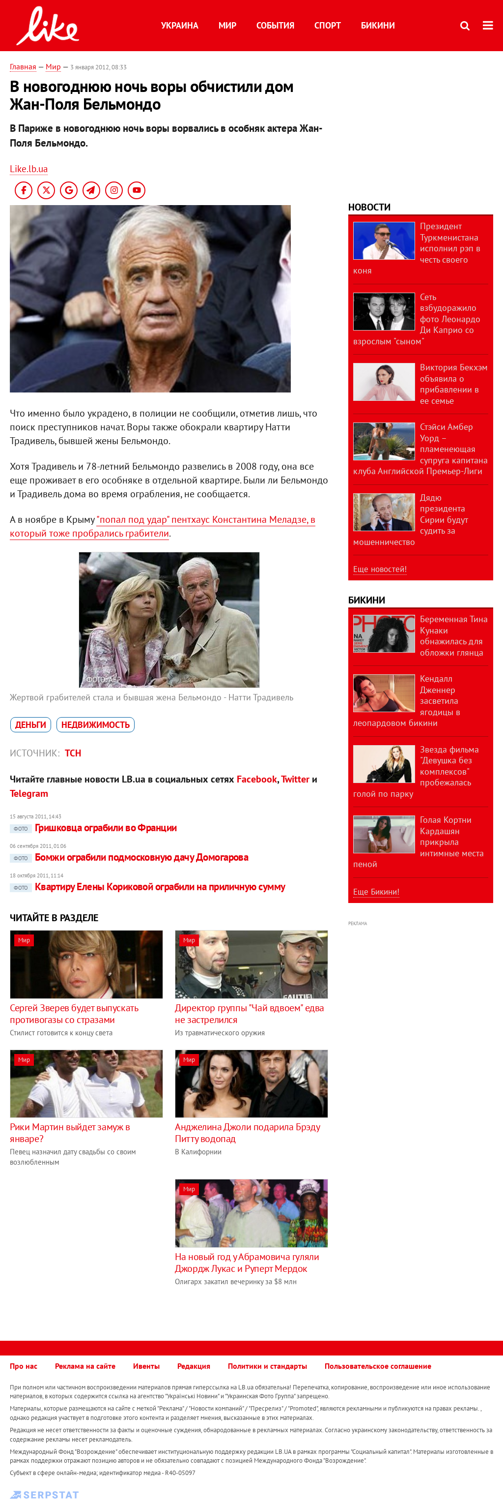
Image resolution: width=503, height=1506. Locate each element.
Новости (369, 207)
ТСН (73, 753)
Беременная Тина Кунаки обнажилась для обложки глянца (454, 635)
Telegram (29, 793)
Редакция (193, 1366)
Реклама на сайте (85, 1366)
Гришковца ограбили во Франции (93, 827)
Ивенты (146, 1366)
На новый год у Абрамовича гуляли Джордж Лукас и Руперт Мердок (247, 1262)
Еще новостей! (380, 569)
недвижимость (95, 724)
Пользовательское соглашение (378, 1366)
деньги (30, 724)
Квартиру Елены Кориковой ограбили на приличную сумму (147, 886)
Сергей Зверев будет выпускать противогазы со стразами (74, 1013)
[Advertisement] (92, 1248)
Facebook (257, 779)
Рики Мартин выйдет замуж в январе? (70, 1132)
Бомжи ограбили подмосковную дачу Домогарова (129, 857)
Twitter (295, 779)
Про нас (23, 1366)
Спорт (327, 25)
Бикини (378, 25)
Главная (23, 66)
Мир (227, 25)
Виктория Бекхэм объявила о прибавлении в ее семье (454, 383)
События (275, 25)
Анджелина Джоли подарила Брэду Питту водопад (247, 1132)
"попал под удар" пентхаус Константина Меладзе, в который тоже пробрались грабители (162, 526)
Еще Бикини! (376, 891)
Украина (179, 25)
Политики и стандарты (267, 1366)
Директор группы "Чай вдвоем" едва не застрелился (249, 1013)
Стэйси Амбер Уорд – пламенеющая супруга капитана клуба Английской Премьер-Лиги (420, 449)
